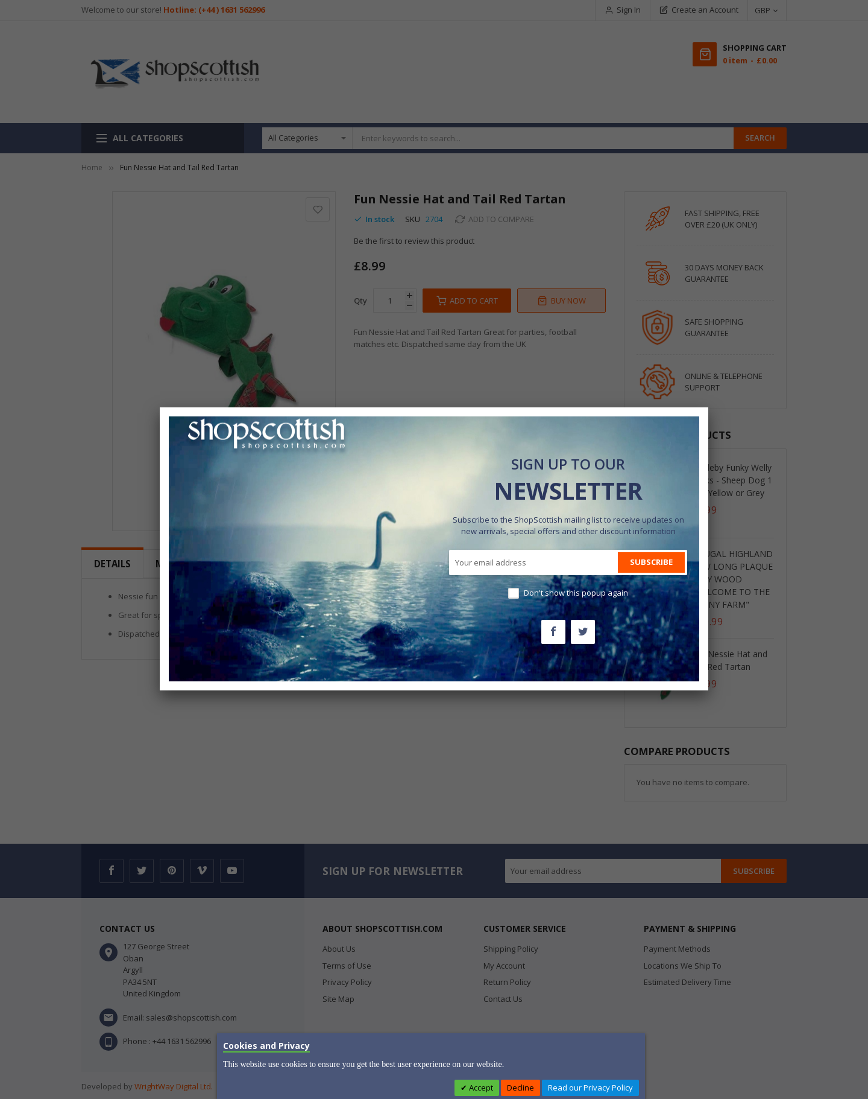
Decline (520, 1087)
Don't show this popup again (576, 592)
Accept (480, 1087)
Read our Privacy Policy (590, 1087)
